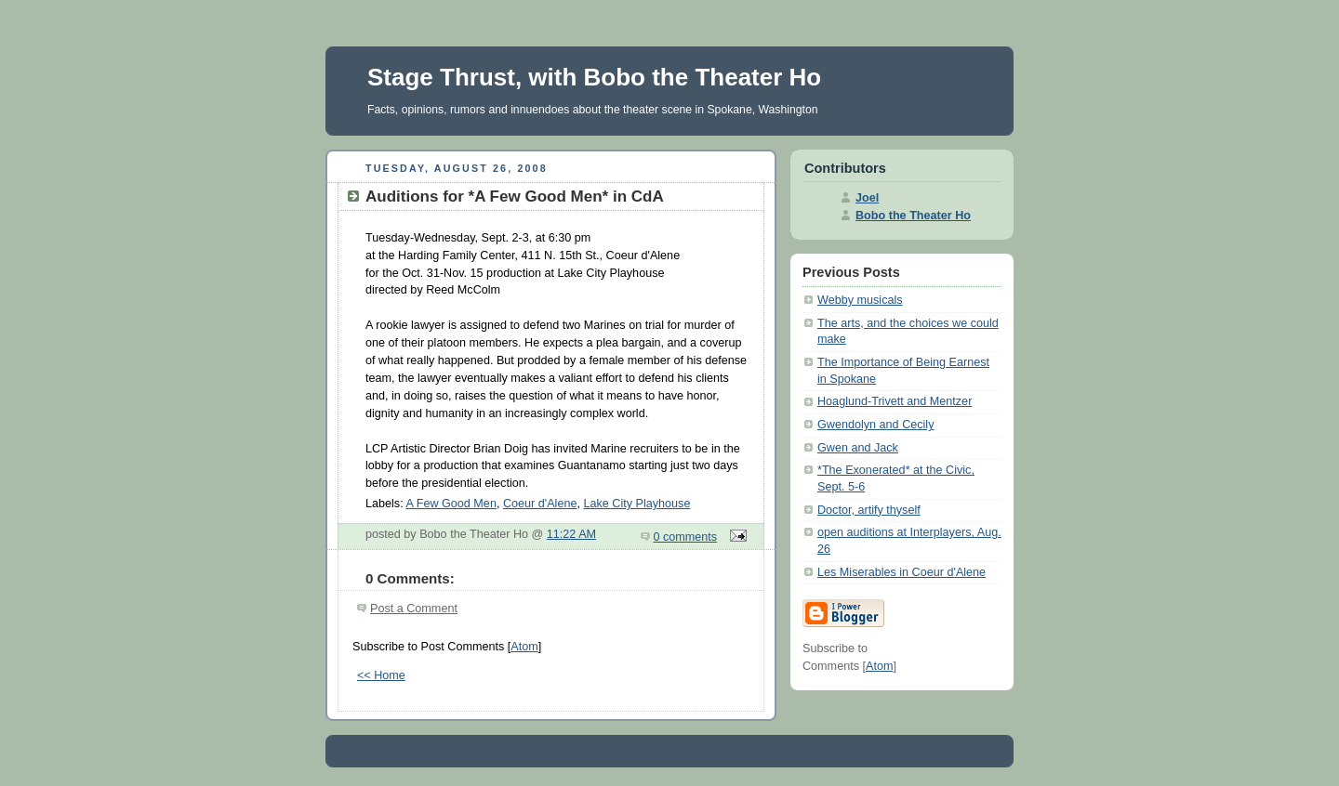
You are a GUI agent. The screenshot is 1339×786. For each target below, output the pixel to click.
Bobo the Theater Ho (913, 215)
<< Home (381, 675)
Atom (523, 646)
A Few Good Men (450, 503)
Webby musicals (860, 300)
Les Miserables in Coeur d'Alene (901, 572)
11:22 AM (571, 534)
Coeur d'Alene (540, 503)
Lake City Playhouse (636, 503)
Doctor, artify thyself (869, 510)
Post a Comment (413, 608)
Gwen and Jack (857, 447)
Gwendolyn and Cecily (875, 424)
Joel (867, 197)
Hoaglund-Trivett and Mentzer (894, 401)
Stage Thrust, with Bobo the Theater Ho (594, 77)
